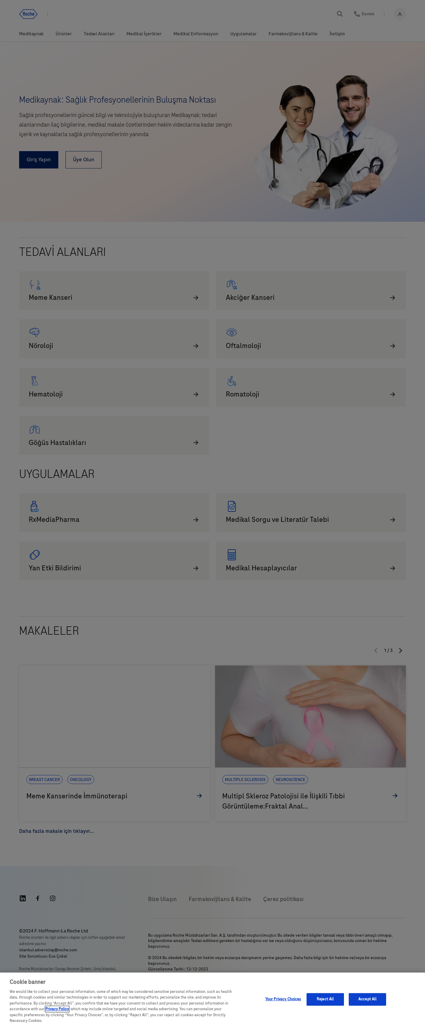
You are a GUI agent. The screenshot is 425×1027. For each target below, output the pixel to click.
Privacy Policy (57, 1009)
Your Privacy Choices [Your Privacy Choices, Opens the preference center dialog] (283, 999)
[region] (212, 1000)
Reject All (325, 999)
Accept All (367, 999)
